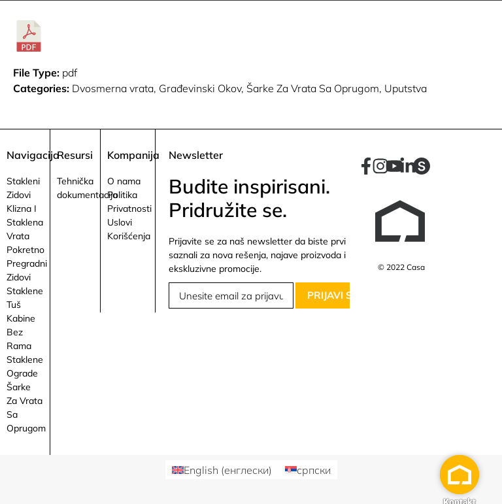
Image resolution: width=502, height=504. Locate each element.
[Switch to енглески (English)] (221, 469)
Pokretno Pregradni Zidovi (27, 263)
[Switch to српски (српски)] (307, 469)
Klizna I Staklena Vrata (25, 222)
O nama (124, 181)
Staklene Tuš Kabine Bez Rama (25, 318)
